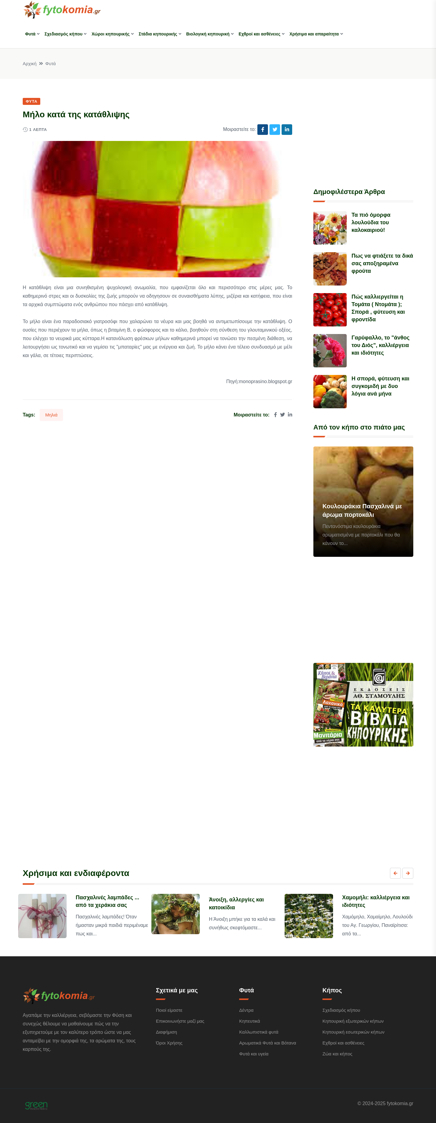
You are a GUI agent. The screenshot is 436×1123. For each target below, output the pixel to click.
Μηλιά (51, 414)
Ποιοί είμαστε (169, 1010)
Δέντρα (246, 1010)
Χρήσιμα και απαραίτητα (314, 34)
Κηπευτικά (249, 1021)
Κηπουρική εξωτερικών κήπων (353, 1021)
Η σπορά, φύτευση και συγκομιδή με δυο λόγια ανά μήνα (380, 386)
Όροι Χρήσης (169, 1042)
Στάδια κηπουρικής (158, 34)
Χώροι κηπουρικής (110, 34)
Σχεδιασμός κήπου (63, 34)
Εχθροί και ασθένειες (259, 34)
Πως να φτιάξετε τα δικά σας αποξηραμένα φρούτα (382, 263)
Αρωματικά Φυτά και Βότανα (267, 1042)
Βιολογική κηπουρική (208, 34)
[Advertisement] (363, 135)
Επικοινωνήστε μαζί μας (180, 1021)
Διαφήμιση (166, 1031)
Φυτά (30, 34)
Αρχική (30, 63)
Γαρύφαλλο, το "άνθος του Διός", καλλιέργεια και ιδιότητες (380, 345)
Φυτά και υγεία (254, 1053)
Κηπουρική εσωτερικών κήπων (353, 1031)
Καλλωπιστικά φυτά (258, 1031)
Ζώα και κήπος (337, 1053)
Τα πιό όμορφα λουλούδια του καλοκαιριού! (371, 222)
